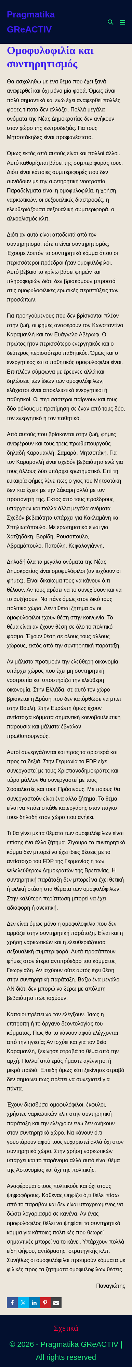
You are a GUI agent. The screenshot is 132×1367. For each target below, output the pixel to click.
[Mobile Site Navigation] (122, 22)
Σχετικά (66, 1328)
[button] (110, 22)
